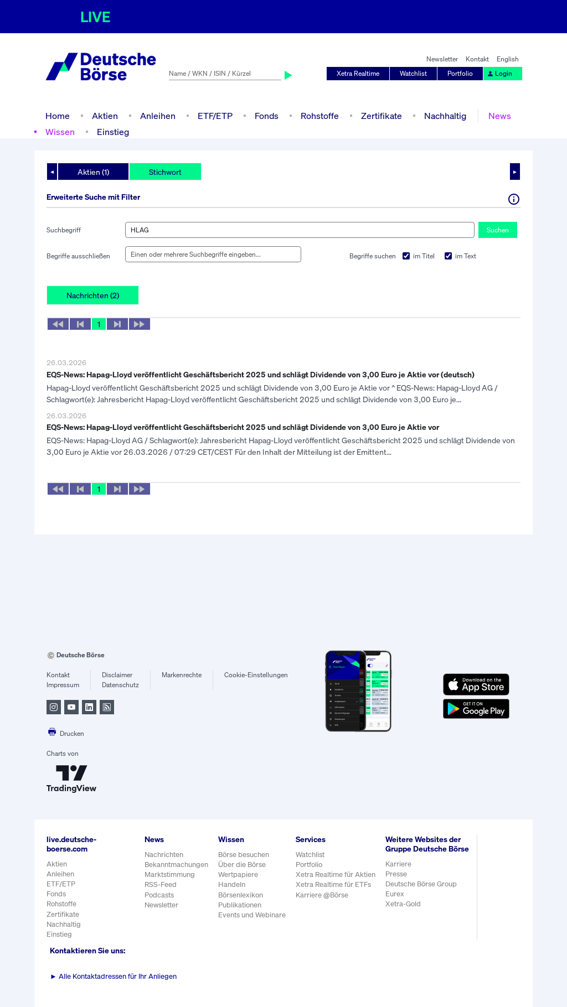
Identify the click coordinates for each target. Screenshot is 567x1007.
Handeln (231, 884)
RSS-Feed (161, 884)
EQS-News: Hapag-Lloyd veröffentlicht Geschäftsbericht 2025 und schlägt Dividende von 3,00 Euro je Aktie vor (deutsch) (261, 374)
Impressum (63, 685)
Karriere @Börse (322, 895)
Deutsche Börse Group (421, 884)
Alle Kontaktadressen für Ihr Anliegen (113, 976)
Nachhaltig (445, 116)
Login (499, 73)
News (499, 116)
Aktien (105, 116)
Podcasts (159, 895)
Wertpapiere (238, 874)
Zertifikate (381, 116)
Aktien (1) (93, 172)
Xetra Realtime (358, 73)
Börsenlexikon (240, 895)
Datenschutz (120, 685)
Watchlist (413, 73)
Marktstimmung (170, 874)
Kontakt (477, 59)
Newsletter (442, 59)
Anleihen (158, 116)
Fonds (267, 116)
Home (57, 116)
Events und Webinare (252, 915)
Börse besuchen (243, 854)
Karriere (398, 864)
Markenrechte (182, 675)
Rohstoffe (320, 116)
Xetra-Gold (403, 904)
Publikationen (239, 905)
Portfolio (460, 73)
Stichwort (165, 172)
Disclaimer (117, 675)
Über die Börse (242, 864)
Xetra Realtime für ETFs (333, 884)
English (508, 59)
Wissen (60, 132)
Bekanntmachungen (176, 864)
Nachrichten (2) (92, 295)
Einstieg (113, 132)
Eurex (394, 894)
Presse (396, 874)
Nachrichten (164, 854)
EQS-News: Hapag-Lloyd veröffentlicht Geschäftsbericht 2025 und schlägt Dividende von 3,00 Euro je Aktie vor (243, 427)
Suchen (498, 230)
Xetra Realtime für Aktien (335, 874)
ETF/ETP (215, 116)
